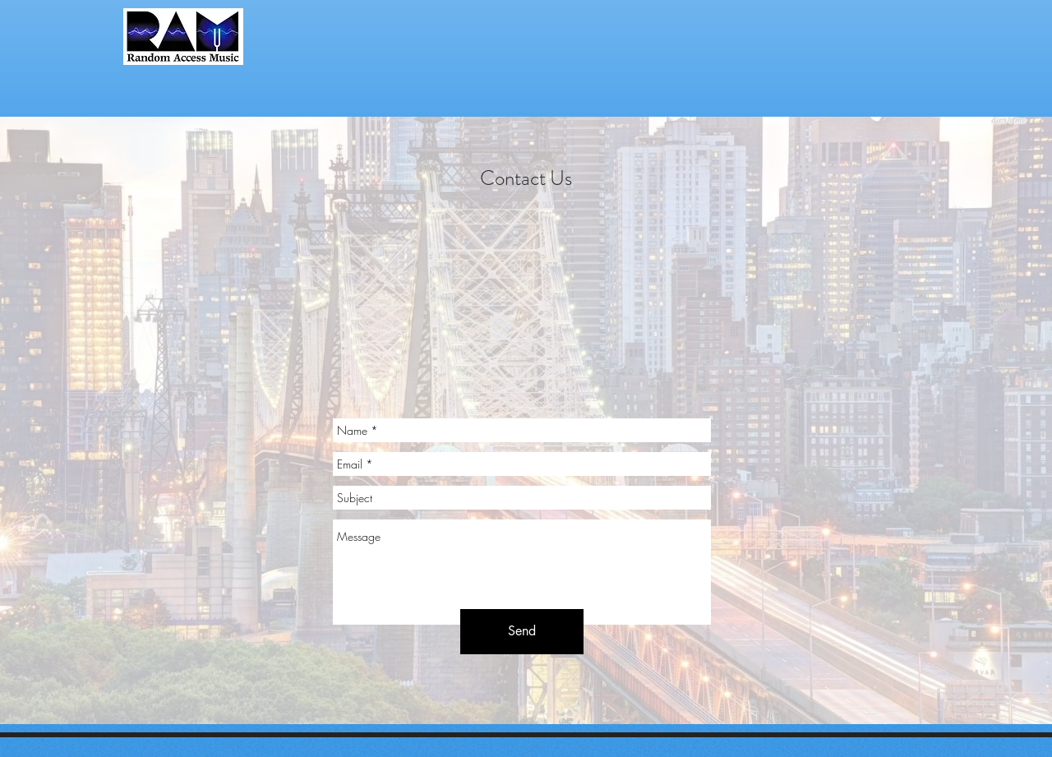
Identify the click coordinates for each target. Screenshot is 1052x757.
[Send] (522, 631)
